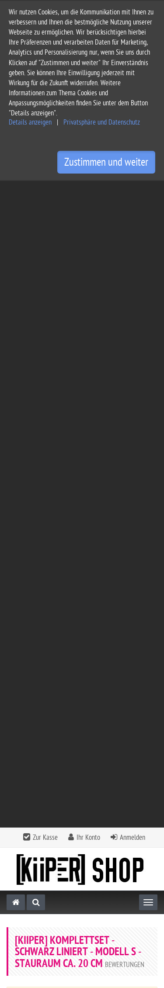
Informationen (81, 800)
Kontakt (81, 777)
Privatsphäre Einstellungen (43, 893)
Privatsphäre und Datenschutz (101, 122)
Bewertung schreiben (117, 527)
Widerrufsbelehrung (34, 879)
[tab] (82, 779)
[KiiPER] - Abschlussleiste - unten (82, 665)
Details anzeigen (30, 122)
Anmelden (132, 191)
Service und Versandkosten (44, 823)
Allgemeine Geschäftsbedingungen (55, 837)
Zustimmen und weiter (106, 162)
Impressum (22, 851)
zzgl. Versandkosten (98, 690)
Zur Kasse (45, 191)
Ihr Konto (88, 191)
